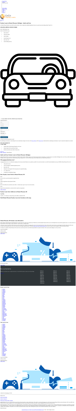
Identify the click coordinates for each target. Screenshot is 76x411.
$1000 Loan (42, 275)
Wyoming (3, 320)
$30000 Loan (68, 281)
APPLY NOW (2, 233)
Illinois (3, 331)
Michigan (4, 152)
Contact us (4, 10)
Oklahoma (4, 311)
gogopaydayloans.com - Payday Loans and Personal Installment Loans (33, 409)
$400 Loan (41, 272)
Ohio (3, 310)
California (3, 290)
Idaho (3, 295)
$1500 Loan (55, 275)
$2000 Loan (68, 275)
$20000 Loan (42, 281)
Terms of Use (41, 140)
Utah (3, 317)
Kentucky (3, 299)
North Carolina (4, 345)
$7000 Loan (55, 278)
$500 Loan (55, 272)
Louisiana (3, 300)
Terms (3, 9)
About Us (3, 12)
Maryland (3, 301)
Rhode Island (4, 314)
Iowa (3, 297)
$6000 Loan (42, 278)
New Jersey (4, 308)
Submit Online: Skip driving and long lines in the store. (12, 146)
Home (1, 152)
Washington (4, 318)
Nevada (3, 307)
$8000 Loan (68, 278)
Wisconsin (4, 319)
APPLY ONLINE (3, 189)
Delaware (3, 292)
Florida (3, 293)
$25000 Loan (55, 281)
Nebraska (3, 306)
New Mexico (4, 309)
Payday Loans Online (3, 397)
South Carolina (4, 315)
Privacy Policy (4, 8)
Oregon (3, 312)
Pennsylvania (4, 313)
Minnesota (4, 338)
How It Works (4, 1)
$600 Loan (68, 272)
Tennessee (4, 316)
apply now (2, 151)
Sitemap (11, 400)
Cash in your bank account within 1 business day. (11, 149)
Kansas (3, 298)
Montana (3, 305)
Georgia (3, 294)
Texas (3, 352)
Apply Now (2, 273)
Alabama (3, 289)
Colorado (3, 291)
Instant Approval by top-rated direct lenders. (11, 148)
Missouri (3, 304)
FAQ (3, 11)
